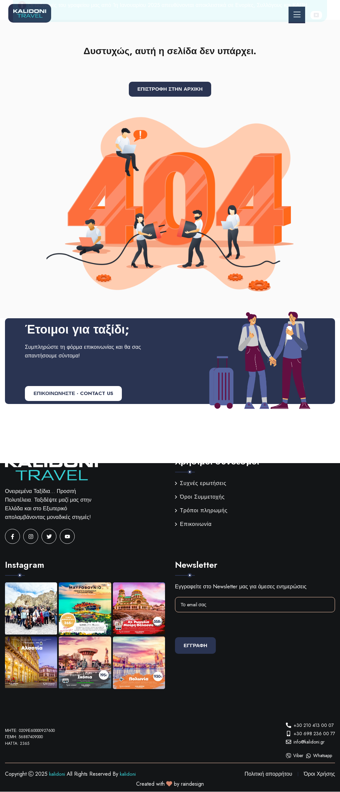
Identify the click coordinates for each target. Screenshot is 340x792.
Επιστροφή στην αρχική (170, 89)
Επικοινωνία (193, 524)
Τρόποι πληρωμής (201, 511)
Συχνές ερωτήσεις (200, 483)
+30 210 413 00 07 (314, 725)
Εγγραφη (197, 645)
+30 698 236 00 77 (314, 733)
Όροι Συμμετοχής (200, 497)
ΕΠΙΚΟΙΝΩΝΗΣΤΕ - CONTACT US (77, 394)
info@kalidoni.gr (309, 742)
